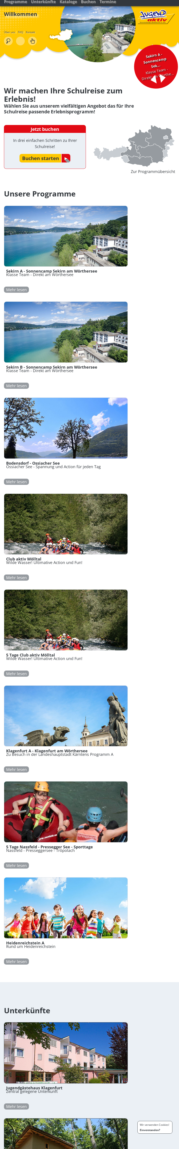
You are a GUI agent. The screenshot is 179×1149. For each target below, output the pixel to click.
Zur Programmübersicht (152, 174)
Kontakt (30, 38)
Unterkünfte (43, 6)
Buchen (88, 6)
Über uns (10, 38)
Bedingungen (138, 1145)
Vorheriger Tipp (148, 71)
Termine (108, 6)
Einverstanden (149, 1130)
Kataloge (69, 6)
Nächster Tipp (161, 69)
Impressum (156, 1145)
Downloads (41, 1145)
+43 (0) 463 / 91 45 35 (41, 1062)
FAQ (20, 38)
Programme (16, 6)
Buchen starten (41, 159)
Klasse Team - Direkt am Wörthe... (152, 57)
